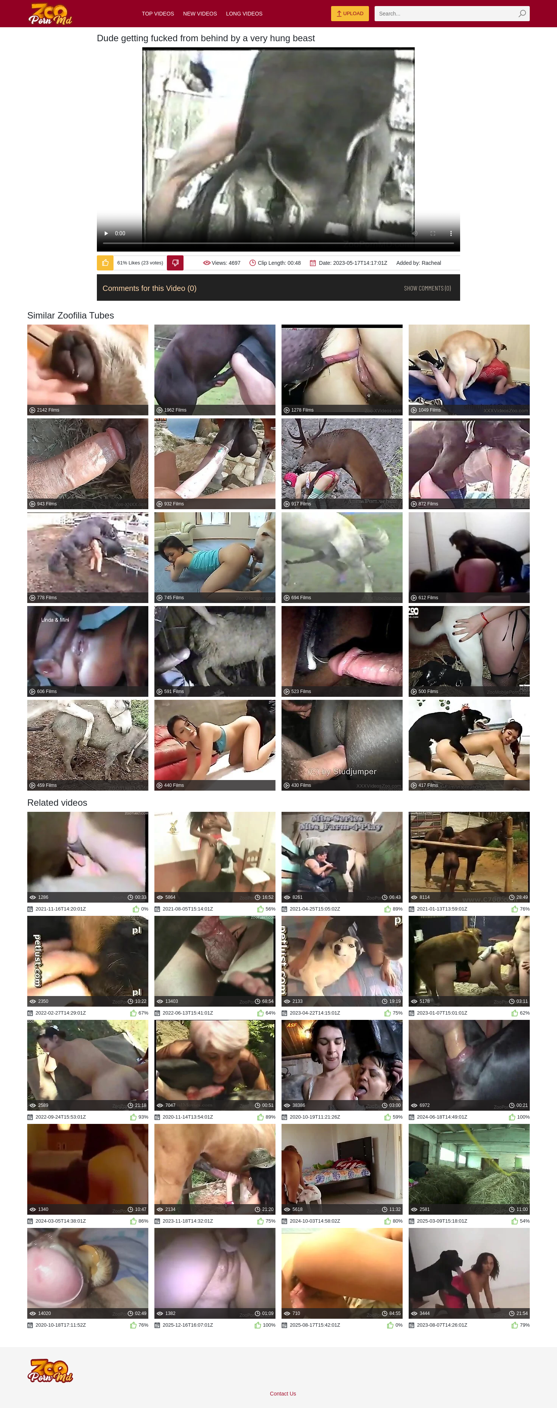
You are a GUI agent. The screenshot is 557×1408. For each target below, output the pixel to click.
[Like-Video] (105, 262)
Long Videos (244, 14)
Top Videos (158, 14)
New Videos (200, 14)
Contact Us (283, 1394)
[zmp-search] (452, 13)
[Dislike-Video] (175, 262)
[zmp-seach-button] (522, 13)
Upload (349, 14)
